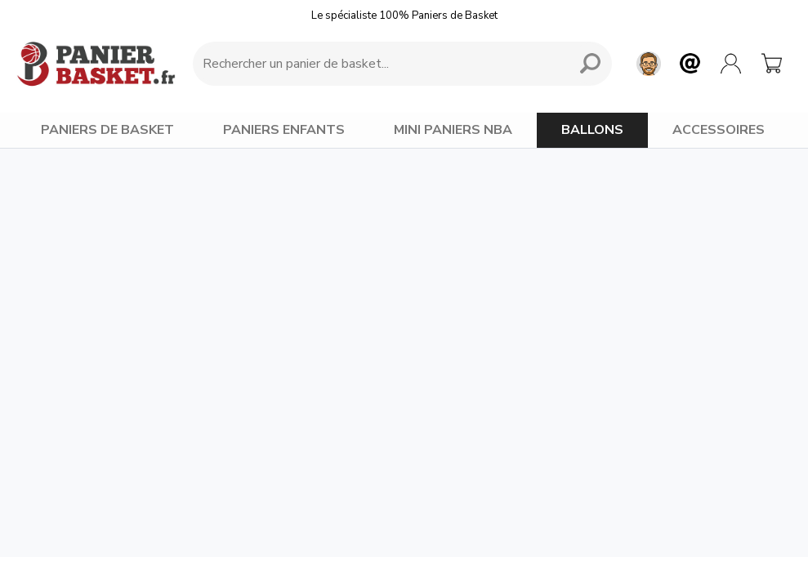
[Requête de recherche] (377, 64)
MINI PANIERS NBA (453, 130)
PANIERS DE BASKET (107, 130)
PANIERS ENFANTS (284, 130)
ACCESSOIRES (718, 130)
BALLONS (592, 130)
